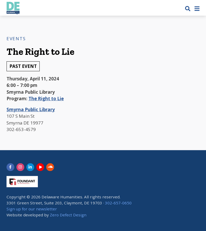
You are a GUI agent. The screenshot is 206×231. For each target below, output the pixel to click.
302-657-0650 (118, 202)
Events (16, 38)
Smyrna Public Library (31, 109)
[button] (187, 8)
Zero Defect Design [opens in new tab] (68, 214)
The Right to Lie (46, 99)
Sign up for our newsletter (32, 208)
